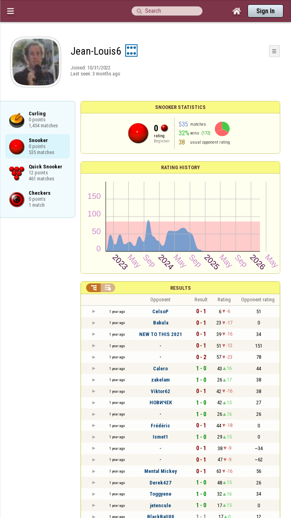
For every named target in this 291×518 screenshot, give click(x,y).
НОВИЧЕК (160, 402)
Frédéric (160, 426)
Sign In (265, 11)
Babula (160, 323)
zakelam (160, 380)
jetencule (160, 505)
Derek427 (160, 483)
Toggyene (160, 494)
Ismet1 (160, 437)
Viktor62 (160, 391)
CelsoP (160, 311)
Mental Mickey (160, 471)
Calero (160, 369)
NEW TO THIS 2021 (160, 334)
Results (180, 288)
